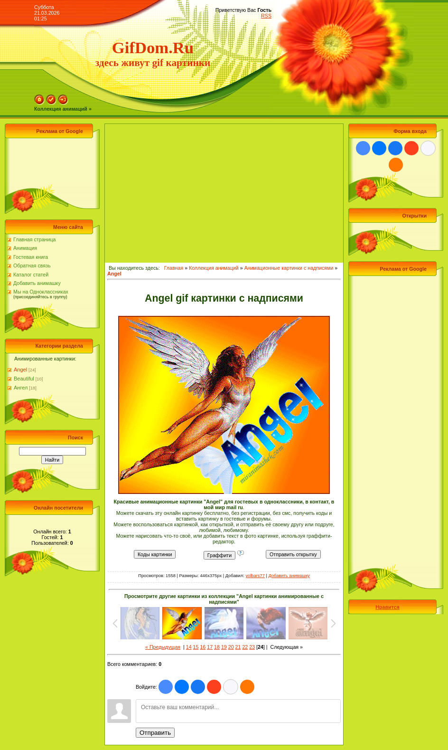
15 (196, 647)
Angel (20, 369)
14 (189, 647)
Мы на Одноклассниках (40, 291)
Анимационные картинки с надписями (289, 268)
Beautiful (24, 378)
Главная (174, 268)
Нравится (387, 607)
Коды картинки (155, 554)
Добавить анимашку (37, 283)
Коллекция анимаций (214, 268)
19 (224, 647)
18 (217, 647)
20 (231, 647)
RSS (266, 16)
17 (210, 647)
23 (252, 647)
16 (202, 647)
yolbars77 (254, 575)
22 (245, 647)
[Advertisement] (50, 162)
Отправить (155, 732)
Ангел (21, 387)
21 (238, 647)
